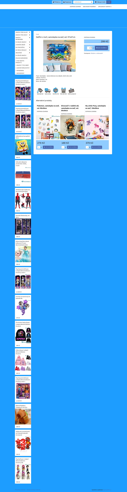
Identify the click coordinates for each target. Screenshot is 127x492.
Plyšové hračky (23, 42)
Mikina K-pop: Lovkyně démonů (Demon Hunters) (22, 351)
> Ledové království (22, 68)
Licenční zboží (23, 44)
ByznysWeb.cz (107, 489)
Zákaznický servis (104, 6)
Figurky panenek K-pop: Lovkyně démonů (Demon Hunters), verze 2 (23, 82)
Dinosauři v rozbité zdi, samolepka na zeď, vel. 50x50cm (70, 108)
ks (39, 147)
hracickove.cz (23, 77)
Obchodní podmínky (89, 6)
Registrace (67, 2)
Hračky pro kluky (23, 32)
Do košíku (101, 48)
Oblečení (23, 52)
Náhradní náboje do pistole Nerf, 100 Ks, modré (21, 163)
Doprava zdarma (75, 6)
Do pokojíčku (23, 47)
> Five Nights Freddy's (20, 61)
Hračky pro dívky (23, 35)
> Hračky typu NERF (22, 65)
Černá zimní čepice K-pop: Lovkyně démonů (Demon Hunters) (23, 324)
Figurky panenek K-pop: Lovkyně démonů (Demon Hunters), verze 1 (23, 379)
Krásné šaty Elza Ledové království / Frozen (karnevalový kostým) (22, 243)
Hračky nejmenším (23, 38)
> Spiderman (20, 70)
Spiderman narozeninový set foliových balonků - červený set (23, 433)
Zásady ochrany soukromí (33, 489)
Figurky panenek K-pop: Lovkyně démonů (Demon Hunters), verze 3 (23, 110)
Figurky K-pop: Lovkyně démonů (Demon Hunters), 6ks (22, 460)
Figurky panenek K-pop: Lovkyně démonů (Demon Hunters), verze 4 (23, 270)
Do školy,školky (23, 50)
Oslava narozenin (22, 58)
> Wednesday (20, 73)
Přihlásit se (57, 2)
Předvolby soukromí (20, 489)
